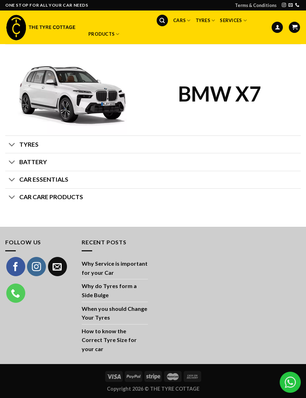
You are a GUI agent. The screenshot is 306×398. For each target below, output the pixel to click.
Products (104, 34)
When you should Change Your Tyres (114, 313)
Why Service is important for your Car (115, 268)
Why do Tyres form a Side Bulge (109, 290)
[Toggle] (12, 145)
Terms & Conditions (256, 5)
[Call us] (297, 5)
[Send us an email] (290, 5)
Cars (181, 20)
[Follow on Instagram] (284, 5)
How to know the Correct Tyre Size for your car (109, 340)
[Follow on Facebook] (15, 266)
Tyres (205, 20)
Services (233, 20)
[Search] (162, 20)
